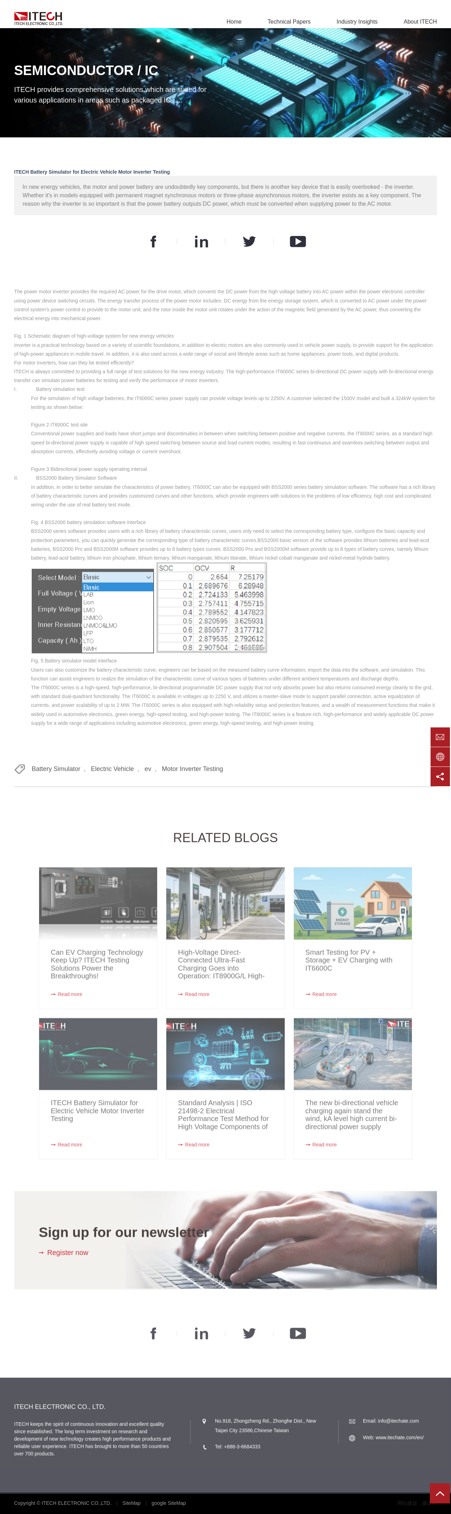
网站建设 (407, 1503)
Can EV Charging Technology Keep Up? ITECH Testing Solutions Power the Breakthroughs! (97, 971)
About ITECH (420, 22)
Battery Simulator (56, 772)
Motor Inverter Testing (192, 772)
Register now (67, 1256)
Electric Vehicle (112, 772)
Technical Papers (289, 22)
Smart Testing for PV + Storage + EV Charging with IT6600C (349, 967)
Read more (70, 1001)
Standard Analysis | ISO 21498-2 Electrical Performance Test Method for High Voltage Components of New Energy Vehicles (223, 1121)
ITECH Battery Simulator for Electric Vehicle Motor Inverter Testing (97, 1117)
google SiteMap (169, 1503)
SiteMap (132, 1503)
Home (234, 22)
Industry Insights (357, 22)
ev (147, 772)
